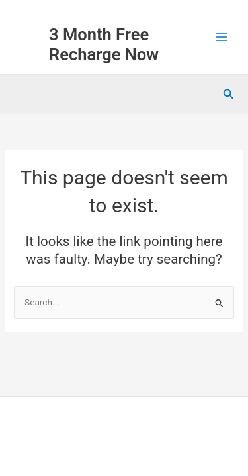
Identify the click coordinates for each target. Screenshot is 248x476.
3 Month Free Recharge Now (104, 44)
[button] (229, 94)
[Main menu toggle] (221, 37)
